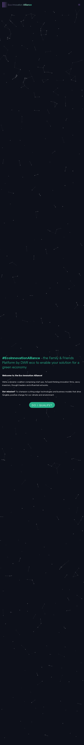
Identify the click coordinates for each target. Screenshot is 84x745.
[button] (42, 405)
